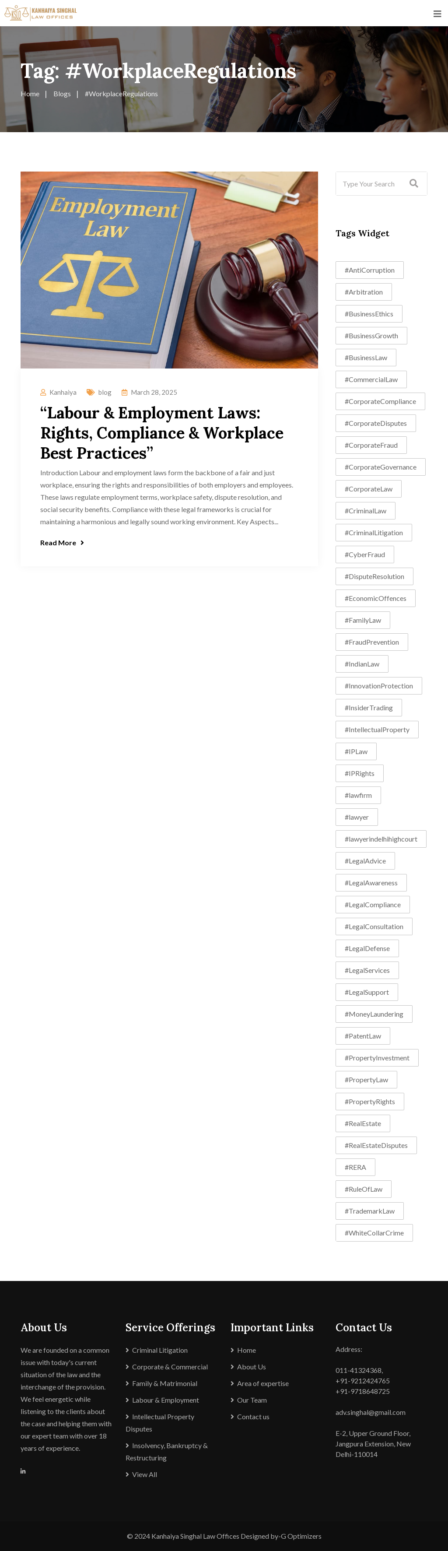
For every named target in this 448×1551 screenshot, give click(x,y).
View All (144, 1474)
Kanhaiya (63, 392)
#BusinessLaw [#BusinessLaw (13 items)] (366, 357)
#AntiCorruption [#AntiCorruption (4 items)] (370, 270)
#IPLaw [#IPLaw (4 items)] (356, 751)
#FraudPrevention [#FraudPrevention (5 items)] (372, 642)
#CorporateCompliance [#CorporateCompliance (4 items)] (380, 401)
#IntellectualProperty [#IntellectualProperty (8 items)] (377, 729)
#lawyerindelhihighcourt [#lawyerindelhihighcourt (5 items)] (381, 839)
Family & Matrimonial (164, 1383)
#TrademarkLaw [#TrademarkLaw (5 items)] (370, 1211)
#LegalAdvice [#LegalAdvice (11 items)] (365, 860)
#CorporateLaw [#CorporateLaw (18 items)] (368, 488)
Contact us (253, 1416)
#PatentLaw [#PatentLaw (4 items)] (363, 1036)
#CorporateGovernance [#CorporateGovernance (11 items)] (380, 467)
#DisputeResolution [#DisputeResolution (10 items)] (374, 576)
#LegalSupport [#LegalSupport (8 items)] (367, 992)
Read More (62, 542)
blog (105, 392)
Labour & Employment (165, 1400)
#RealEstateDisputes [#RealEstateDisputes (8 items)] (376, 1145)
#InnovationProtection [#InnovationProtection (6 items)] (379, 685)
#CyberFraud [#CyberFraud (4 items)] (365, 554)
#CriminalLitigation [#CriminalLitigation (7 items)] (374, 532)
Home (246, 1350)
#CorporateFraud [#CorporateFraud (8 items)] (371, 445)
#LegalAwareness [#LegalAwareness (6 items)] (371, 882)
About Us (251, 1366)
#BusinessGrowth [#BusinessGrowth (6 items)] (371, 335)
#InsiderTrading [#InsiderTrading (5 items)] (369, 707)
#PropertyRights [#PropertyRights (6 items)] (370, 1101)
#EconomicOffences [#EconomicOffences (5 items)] (375, 598)
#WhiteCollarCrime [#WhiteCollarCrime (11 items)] (374, 1232)
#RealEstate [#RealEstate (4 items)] (363, 1123)
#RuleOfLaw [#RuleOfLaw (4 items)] (363, 1189)
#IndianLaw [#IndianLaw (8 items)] (362, 664)
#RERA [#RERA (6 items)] (355, 1167)
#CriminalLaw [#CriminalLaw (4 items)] (365, 510)
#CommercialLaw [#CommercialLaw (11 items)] (371, 379)
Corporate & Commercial (170, 1366)
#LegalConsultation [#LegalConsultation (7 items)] (374, 926)
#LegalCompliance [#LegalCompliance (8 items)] (373, 904)
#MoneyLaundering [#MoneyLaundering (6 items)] (374, 1014)
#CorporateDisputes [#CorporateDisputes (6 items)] (376, 423)
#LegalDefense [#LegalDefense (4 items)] (367, 948)
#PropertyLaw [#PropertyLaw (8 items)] (366, 1079)
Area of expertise (263, 1383)
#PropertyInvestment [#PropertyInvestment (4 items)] (377, 1057)
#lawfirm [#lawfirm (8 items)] (358, 795)
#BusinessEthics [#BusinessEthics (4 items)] (369, 313)
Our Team (252, 1400)
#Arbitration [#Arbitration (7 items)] (364, 292)
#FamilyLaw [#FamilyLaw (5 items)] (363, 620)
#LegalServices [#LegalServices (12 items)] (367, 970)
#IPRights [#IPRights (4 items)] (359, 773)
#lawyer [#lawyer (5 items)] (357, 817)
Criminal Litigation (160, 1350)
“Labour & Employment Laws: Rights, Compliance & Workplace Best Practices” (162, 433)
